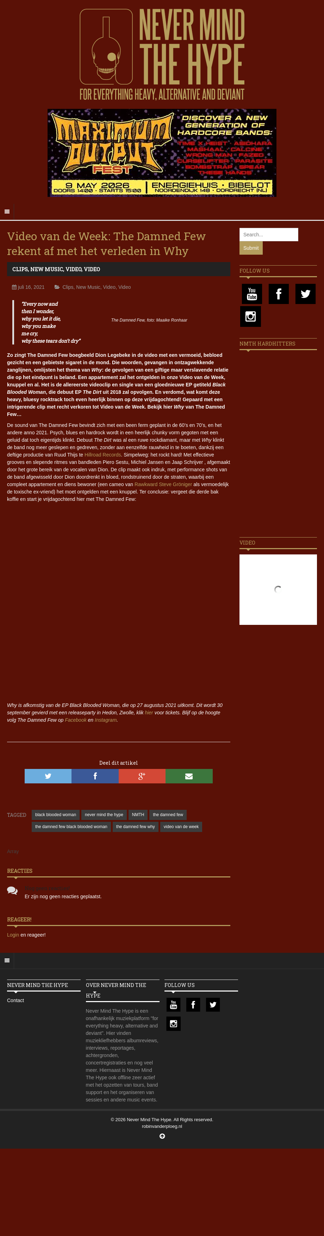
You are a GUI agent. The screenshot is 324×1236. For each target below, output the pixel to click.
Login (13, 935)
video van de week (181, 826)
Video (73, 269)
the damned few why (135, 826)
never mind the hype (104, 814)
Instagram (106, 720)
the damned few (168, 814)
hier (149, 712)
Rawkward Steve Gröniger (163, 484)
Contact (15, 1000)
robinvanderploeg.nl (162, 1126)
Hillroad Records (103, 455)
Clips (20, 269)
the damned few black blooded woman (71, 826)
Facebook (75, 720)
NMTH (138, 814)
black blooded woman (55, 814)
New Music (46, 269)
